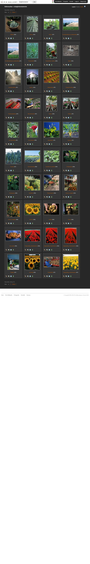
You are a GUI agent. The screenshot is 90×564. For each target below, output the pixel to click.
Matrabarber (50, 140)
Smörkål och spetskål (50, 166)
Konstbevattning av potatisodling (70, 34)
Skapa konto (83, 1)
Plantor (50, 34)
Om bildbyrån (58, 1)
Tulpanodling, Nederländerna (31, 245)
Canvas (28, 295)
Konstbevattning (12, 87)
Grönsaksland (31, 140)
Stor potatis (12, 245)
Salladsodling (50, 87)
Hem (2, 295)
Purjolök (12, 166)
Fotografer (65, 1)
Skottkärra (31, 193)
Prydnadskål (31, 60)
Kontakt (71, 1)
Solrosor (31, 219)
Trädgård (12, 272)
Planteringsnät (50, 193)
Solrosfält (31, 272)
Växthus (31, 87)
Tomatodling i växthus (50, 60)
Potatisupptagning (12, 113)
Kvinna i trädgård (69, 193)
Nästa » (14, 12)
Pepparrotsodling (69, 87)
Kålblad (12, 34)
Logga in (77, 1)
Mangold (69, 140)
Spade (69, 60)
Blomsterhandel (31, 113)
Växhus (31, 34)
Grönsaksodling (12, 140)
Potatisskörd (50, 272)
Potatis (50, 219)
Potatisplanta (69, 166)
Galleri (81, 6)
